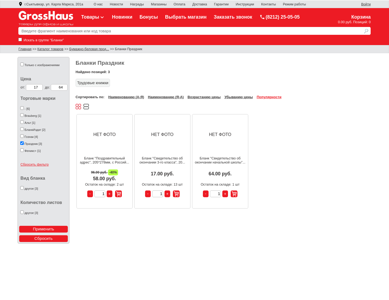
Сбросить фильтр (35, 164)
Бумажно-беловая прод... (89, 49)
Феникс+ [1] (33, 150)
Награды (137, 4)
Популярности (269, 97)
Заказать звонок (233, 17)
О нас (98, 4)
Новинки (122, 17)
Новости (116, 4)
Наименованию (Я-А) (166, 97)
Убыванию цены (238, 97)
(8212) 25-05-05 (280, 17)
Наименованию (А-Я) (126, 97)
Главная (25, 49)
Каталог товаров (50, 49)
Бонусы (148, 17)
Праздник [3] (33, 143)
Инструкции (245, 4)
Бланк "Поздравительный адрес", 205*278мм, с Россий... (104, 160)
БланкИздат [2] (35, 129)
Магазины (159, 4)
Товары (93, 17)
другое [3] (31, 188)
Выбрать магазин (186, 17)
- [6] (27, 108)
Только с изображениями (42, 65)
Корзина (361, 17)
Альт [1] (30, 122)
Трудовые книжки (92, 83)
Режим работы (294, 4)
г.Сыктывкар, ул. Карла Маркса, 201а (50, 4)
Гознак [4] (31, 136)
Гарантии (221, 4)
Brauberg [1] (33, 115)
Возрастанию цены (203, 97)
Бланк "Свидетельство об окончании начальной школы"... (220, 160)
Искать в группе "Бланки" (41, 40)
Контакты (268, 4)
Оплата (179, 4)
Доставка (199, 4)
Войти (366, 4)
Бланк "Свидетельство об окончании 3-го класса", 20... (162, 160)
